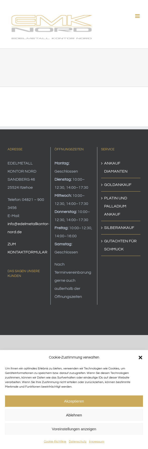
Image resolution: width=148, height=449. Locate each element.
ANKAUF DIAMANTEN (116, 167)
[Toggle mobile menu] (137, 16)
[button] (140, 357)
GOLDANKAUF (117, 185)
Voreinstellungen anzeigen (74, 429)
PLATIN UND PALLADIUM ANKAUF (115, 206)
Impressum (96, 441)
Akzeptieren (74, 401)
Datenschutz (77, 441)
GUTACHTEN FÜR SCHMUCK (120, 245)
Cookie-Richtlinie (55, 441)
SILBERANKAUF (119, 228)
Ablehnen (74, 415)
